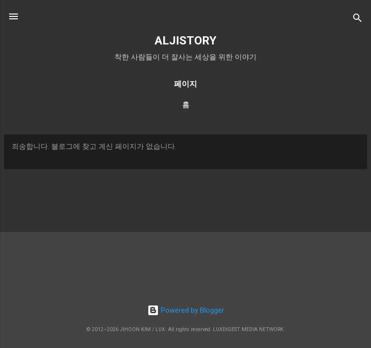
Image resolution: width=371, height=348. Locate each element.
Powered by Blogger (185, 310)
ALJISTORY (185, 40)
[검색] (357, 19)
